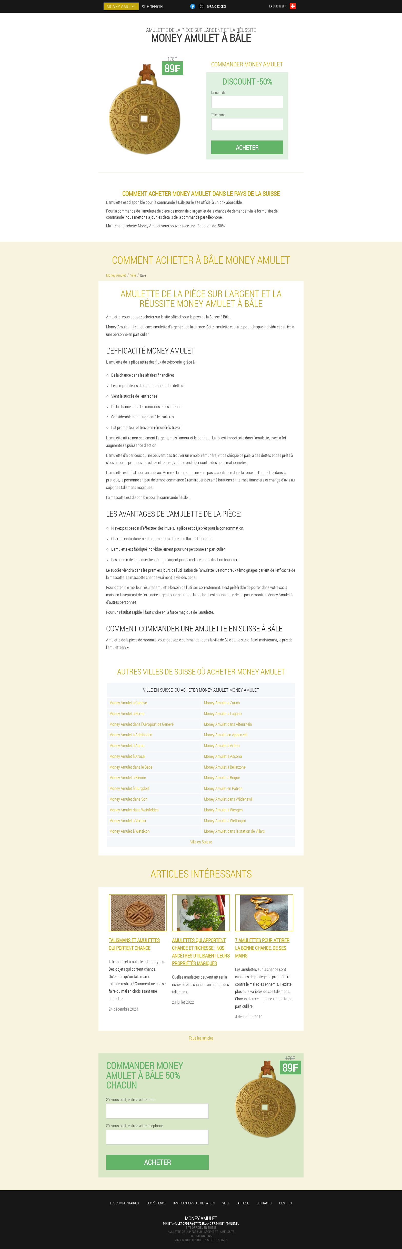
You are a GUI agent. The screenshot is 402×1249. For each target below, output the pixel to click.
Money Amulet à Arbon (222, 745)
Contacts (264, 1203)
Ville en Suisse (201, 841)
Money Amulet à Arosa (127, 756)
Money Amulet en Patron (223, 788)
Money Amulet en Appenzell (225, 734)
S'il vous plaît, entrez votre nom (130, 1099)
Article (243, 1203)
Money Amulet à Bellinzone (225, 767)
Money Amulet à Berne (126, 713)
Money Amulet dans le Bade (130, 767)
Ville (226, 1203)
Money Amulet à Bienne (127, 777)
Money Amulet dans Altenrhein (228, 724)
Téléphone (218, 115)
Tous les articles (201, 1038)
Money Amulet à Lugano (223, 713)
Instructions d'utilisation (194, 1203)
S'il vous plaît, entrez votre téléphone (134, 1126)
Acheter (247, 147)
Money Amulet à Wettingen (225, 820)
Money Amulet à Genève (128, 702)
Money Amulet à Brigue (222, 777)
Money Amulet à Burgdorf (129, 788)
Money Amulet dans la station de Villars (234, 831)
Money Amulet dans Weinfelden (134, 809)
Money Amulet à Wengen (223, 809)
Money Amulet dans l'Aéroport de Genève (141, 724)
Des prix (285, 1203)
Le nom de (218, 92)
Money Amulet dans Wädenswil (228, 799)
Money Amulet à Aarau (127, 745)
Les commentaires (124, 1203)
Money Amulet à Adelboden (130, 734)
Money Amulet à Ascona (223, 756)
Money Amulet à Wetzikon (129, 831)
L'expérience (156, 1203)
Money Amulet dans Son (128, 799)
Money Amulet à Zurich (222, 702)
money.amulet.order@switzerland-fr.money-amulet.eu (201, 1223)
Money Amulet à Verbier (127, 820)
